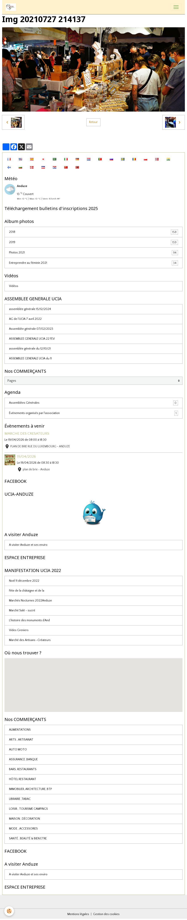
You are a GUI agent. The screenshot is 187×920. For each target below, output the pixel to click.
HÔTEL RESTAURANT (22, 779)
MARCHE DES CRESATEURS (27, 433)
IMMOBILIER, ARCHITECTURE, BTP (30, 789)
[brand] (12, 7)
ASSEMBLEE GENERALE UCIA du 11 (30, 358)
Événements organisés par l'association (93, 413)
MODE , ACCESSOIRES (23, 828)
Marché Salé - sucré (22, 610)
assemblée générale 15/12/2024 (30, 309)
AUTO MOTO (18, 749)
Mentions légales (78, 914)
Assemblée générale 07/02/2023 (31, 329)
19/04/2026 (26, 456)
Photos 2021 (93, 252)
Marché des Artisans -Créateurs (30, 640)
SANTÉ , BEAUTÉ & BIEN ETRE (28, 838)
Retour (93, 122)
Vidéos (13, 286)
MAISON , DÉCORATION (24, 818)
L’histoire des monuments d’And (29, 620)
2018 (93, 232)
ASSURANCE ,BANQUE (23, 759)
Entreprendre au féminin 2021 (93, 263)
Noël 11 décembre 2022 (24, 581)
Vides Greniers (19, 630)
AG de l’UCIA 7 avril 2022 (25, 319)
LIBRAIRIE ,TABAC (20, 799)
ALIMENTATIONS (20, 729)
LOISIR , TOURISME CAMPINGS (28, 809)
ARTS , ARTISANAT (21, 739)
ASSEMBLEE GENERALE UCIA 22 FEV (32, 338)
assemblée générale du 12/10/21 (30, 348)
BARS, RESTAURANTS (22, 769)
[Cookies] (9, 911)
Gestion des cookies (106, 914)
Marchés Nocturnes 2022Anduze (30, 600)
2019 (93, 242)
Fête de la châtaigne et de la (26, 590)
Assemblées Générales (93, 402)
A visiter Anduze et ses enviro (28, 545)
